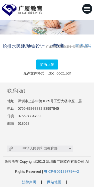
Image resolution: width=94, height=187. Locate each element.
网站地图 (54, 182)
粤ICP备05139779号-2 (61, 172)
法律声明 (29, 182)
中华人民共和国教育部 (40, 148)
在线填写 (83, 46)
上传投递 (56, 46)
